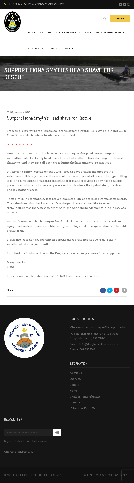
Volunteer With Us (68, 32)
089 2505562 (13, 4)
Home (31, 32)
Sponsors (68, 48)
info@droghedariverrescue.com (44, 4)
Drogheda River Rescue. (25, 475)
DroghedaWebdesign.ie (117, 475)
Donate (52, 48)
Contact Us (35, 48)
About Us (45, 32)
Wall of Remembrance (110, 32)
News (88, 32)
